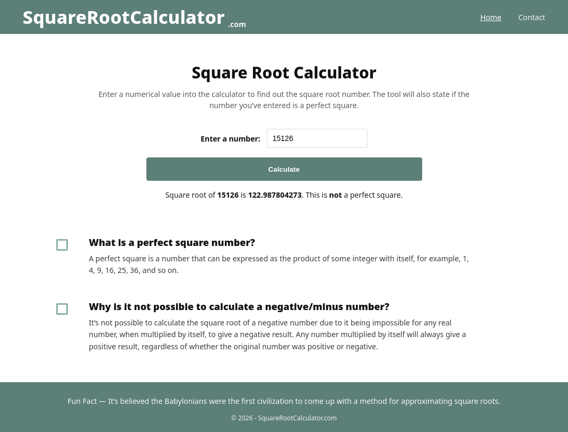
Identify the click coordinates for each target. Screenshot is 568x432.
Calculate (284, 169)
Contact (532, 17)
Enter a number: (230, 139)
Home (490, 17)
